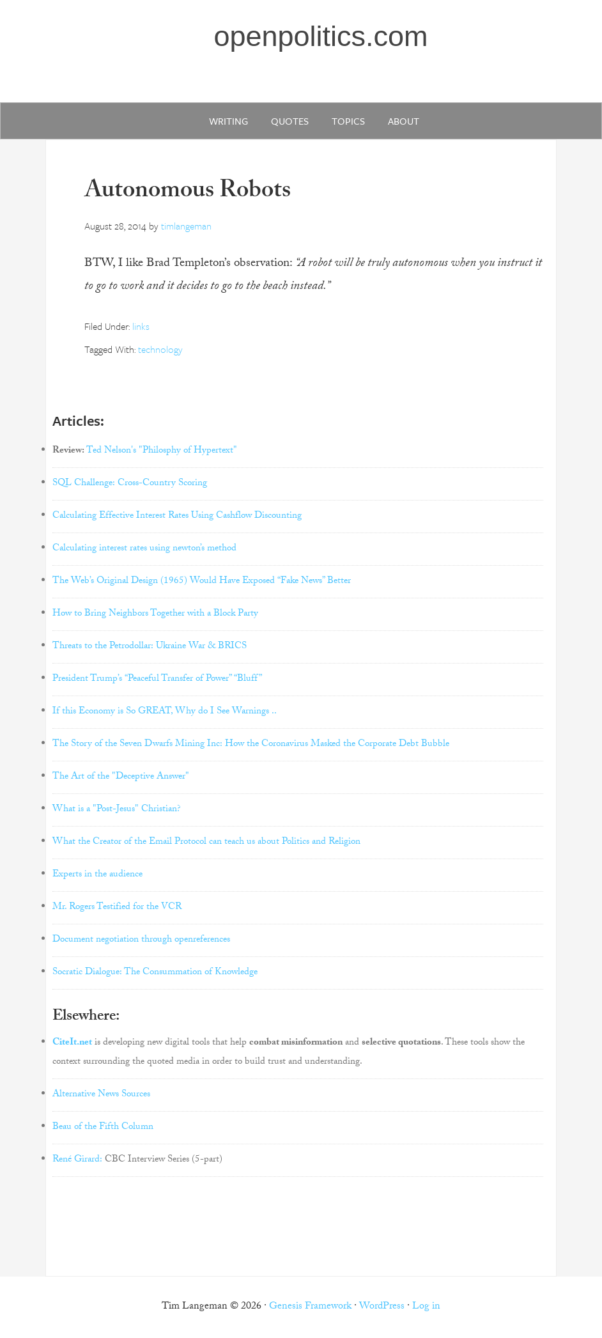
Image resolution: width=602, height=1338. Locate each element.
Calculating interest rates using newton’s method (144, 549)
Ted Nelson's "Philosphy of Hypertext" (161, 451)
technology (160, 349)
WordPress (382, 1307)
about (403, 121)
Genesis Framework (310, 1307)
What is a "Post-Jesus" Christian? (116, 810)
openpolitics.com (320, 36)
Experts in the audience (97, 875)
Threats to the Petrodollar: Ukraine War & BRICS (149, 647)
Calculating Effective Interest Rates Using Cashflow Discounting (177, 516)
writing (228, 121)
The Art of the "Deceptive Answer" (120, 777)
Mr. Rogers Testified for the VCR (116, 907)
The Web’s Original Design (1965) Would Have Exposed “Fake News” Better (201, 581)
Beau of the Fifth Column (102, 1127)
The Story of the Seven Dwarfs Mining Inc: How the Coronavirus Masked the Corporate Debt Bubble (250, 744)
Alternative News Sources (101, 1095)
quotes (290, 121)
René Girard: (77, 1160)
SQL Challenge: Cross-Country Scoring (129, 484)
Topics (348, 121)
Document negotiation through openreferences (141, 940)
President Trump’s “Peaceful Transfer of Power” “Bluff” (157, 679)
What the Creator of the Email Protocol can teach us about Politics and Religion (206, 842)
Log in (426, 1307)
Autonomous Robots (187, 193)
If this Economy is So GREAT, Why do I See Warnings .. (164, 712)
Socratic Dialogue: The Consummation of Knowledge (155, 973)
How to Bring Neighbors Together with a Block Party (155, 614)
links (141, 326)
